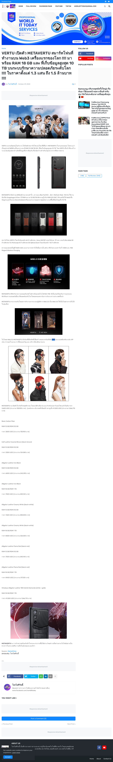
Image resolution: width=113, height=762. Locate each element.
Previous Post (7, 724)
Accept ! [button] (8, 757)
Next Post (70, 724)
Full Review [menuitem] (31, 6)
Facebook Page (6, 1)
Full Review (94, 175)
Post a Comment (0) (38, 719)
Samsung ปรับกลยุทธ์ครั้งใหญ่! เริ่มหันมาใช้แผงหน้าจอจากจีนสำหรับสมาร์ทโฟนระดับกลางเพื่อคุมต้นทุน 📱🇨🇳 (94, 93)
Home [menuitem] (21, 6)
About (99, 759)
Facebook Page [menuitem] (45, 6)
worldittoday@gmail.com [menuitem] (85, 6)
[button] (105, 6)
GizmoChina (12, 651)
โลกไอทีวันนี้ (17, 685)
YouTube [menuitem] (59, 6)
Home (4, 48)
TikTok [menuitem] (68, 6)
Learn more (16, 753)
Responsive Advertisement (39, 95)
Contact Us (107, 759)
